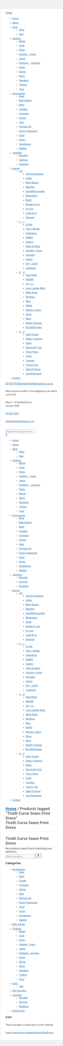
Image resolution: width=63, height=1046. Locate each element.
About (15, 22)
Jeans (22, 58)
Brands (16, 168)
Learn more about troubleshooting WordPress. (30, 1032)
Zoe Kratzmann (34, 373)
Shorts (22, 71)
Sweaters (24, 80)
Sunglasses (25, 144)
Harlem (29, 242)
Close (9, 12)
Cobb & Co (31, 213)
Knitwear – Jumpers (29, 63)
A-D (21, 171)
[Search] (38, 855)
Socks (22, 139)
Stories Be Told (33, 347)
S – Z (22, 331)
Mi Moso (30, 297)
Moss (29, 314)
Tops (21, 89)
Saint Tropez (32, 334)
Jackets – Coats (27, 54)
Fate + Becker (33, 229)
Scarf (22, 135)
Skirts (22, 76)
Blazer (22, 41)
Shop (15, 27)
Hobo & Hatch (33, 246)
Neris (28, 318)
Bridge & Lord (33, 204)
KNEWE (30, 279)
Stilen (29, 343)
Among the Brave (35, 174)
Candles (23, 109)
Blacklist (30, 187)
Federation (31, 233)
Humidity (30, 255)
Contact (16, 378)
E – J (21, 222)
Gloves (22, 118)
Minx (28, 301)
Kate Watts (31, 275)
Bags (21, 96)
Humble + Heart (34, 250)
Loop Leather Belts (35, 288)
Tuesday (30, 360)
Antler (29, 178)
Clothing (16, 38)
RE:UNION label (34, 327)
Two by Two (32, 365)
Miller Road (31, 292)
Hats (21, 122)
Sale (21, 34)
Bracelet (23, 155)
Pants (22, 67)
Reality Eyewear (34, 323)
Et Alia (29, 224)
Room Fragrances (28, 131)
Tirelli (28, 356)
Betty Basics (32, 182)
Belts (21, 105)
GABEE (29, 237)
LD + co (30, 284)
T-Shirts (23, 84)
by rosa (29, 208)
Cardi (22, 45)
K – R (22, 272)
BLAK (28, 200)
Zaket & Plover (33, 369)
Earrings (23, 160)
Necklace (24, 164)
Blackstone (31, 195)
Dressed (30, 217)
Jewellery (17, 152)
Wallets (23, 148)
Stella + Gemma (34, 338)
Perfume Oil (25, 126)
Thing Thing (32, 352)
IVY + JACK (32, 263)
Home (15, 18)
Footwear (24, 113)
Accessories (18, 93)
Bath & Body (25, 100)
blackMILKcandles (35, 191)
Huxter (29, 259)
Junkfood (31, 268)
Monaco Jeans (33, 310)
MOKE (29, 305)
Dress (22, 50)
